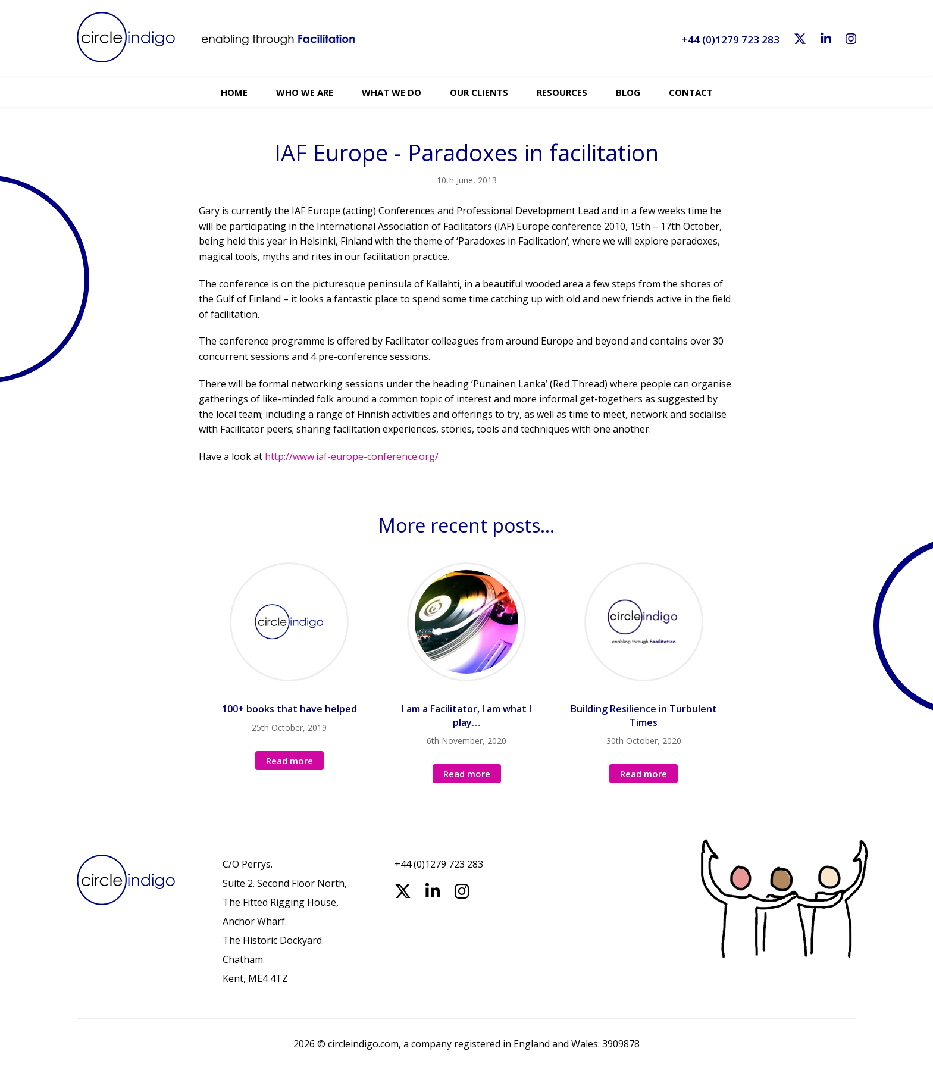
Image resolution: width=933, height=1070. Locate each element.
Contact (691, 92)
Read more (289, 760)
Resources (562, 92)
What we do (391, 92)
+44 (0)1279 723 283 (730, 39)
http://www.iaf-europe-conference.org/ (352, 456)
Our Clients (479, 92)
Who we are (304, 92)
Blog (628, 92)
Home (234, 92)
